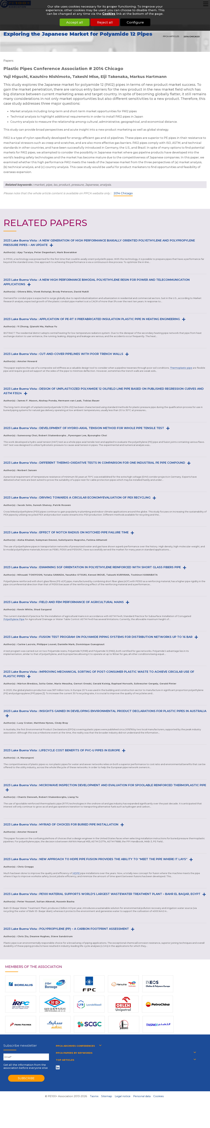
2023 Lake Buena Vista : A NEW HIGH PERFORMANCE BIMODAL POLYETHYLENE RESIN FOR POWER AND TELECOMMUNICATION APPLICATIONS (96, 282)
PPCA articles (171, 36)
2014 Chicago (191, 36)
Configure (136, 22)
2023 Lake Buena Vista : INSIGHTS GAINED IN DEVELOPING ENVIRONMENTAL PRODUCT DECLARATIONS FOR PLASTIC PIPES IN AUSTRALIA (104, 711)
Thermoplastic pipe (181, 367)
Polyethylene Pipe (13, 619)
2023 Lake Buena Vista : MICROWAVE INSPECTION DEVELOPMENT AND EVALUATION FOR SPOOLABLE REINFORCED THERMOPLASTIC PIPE (104, 785)
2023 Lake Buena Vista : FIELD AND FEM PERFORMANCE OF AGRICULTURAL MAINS (63, 602)
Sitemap (106, 1096)
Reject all (105, 22)
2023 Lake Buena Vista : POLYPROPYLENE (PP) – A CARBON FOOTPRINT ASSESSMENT (66, 928)
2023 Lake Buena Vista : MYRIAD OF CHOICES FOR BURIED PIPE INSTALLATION (60, 824)
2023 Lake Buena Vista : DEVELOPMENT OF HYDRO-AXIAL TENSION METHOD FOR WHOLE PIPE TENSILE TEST (83, 428)
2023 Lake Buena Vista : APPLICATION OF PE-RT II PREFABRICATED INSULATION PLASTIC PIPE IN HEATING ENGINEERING (91, 319)
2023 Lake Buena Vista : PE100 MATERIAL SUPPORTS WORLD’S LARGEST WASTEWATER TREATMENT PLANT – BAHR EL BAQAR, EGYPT (101, 894)
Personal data (142, 1096)
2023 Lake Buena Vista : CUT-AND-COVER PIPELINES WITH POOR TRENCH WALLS (63, 354)
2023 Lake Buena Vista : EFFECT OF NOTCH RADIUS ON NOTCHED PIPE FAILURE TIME (66, 532)
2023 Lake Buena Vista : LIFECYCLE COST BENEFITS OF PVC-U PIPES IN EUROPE (61, 750)
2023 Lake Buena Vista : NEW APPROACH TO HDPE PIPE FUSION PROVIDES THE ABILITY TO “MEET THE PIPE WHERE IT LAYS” (95, 859)
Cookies (108, 13)
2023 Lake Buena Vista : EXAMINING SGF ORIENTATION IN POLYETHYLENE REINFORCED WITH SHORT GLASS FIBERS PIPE (92, 567)
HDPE (76, 873)
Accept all (73, 22)
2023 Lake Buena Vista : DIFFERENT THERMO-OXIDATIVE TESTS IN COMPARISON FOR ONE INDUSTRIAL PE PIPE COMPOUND (94, 462)
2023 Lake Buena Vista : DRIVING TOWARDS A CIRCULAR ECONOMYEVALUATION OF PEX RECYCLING (77, 497)
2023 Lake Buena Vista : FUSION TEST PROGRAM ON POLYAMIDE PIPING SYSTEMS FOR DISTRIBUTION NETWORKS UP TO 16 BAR (97, 637)
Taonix (94, 1096)
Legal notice (122, 1096)
